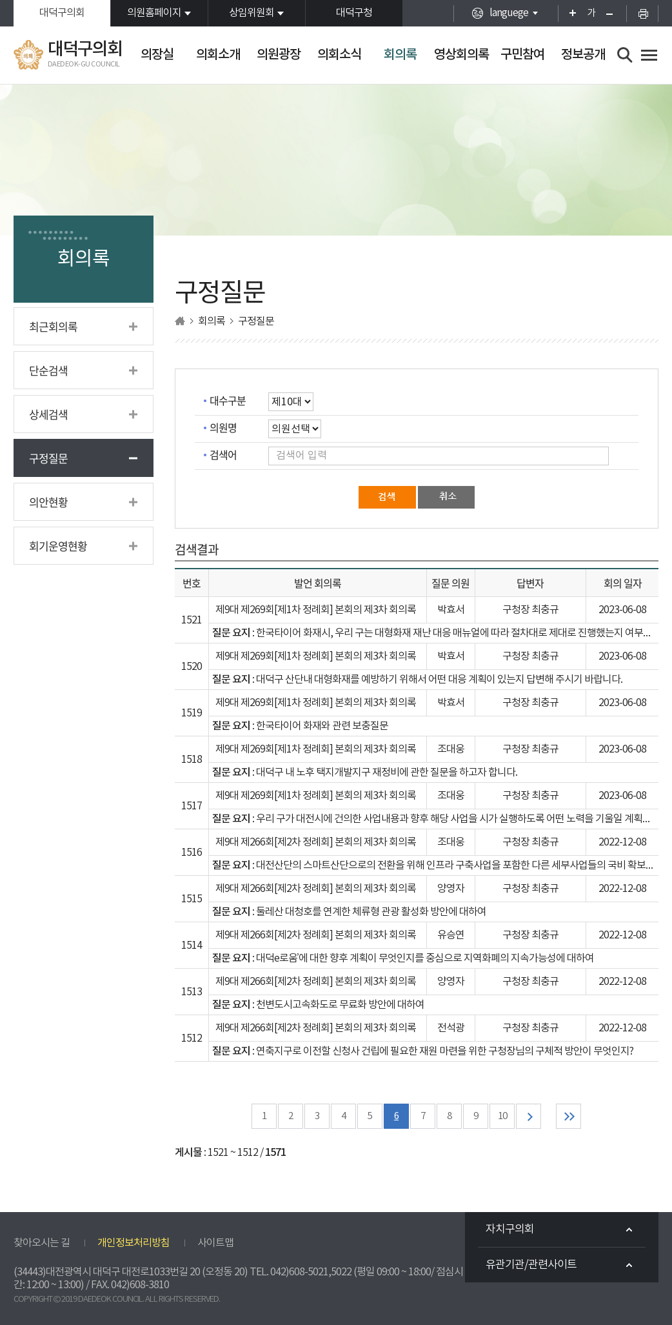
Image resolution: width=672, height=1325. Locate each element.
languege (508, 13)
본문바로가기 (0, 0)
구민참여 (522, 55)
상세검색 (48, 414)
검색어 (223, 454)
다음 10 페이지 (528, 1116)
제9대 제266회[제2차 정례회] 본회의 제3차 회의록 (315, 842)
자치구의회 (510, 1229)
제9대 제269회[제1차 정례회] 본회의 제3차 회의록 (315, 610)
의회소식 (339, 55)
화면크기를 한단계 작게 (614, 13)
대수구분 (228, 400)
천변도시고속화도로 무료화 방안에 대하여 (340, 1005)
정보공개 (583, 55)
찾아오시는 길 (42, 1243)
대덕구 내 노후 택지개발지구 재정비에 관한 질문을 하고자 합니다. (386, 772)
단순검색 (48, 370)
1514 (191, 945)
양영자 (450, 889)
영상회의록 (461, 55)
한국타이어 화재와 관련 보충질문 (322, 726)
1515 (191, 899)
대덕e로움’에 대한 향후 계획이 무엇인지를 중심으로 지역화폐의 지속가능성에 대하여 (425, 958)
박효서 (450, 610)
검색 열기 (625, 55)
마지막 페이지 (568, 1116)
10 (502, 1116)
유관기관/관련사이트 (531, 1265)
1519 (191, 713)
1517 (191, 806)
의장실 (157, 55)
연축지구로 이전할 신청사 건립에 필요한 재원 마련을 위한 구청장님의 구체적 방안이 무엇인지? (444, 1051)
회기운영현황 (58, 546)
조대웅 (450, 749)
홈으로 (180, 321)
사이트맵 (215, 1243)
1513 (191, 992)
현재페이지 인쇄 (642, 13)
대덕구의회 (61, 13)
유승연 (450, 935)
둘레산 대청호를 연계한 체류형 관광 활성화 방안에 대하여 (371, 912)
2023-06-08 (622, 610)
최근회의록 (53, 326)
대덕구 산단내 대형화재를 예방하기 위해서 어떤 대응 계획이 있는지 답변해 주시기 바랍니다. (439, 679)
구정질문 (48, 458)
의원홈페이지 (154, 13)
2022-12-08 (622, 842)
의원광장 (279, 55)
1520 (191, 667)
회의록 (400, 55)
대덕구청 (354, 13)
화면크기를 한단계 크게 (568, 13)
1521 (191, 620)
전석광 (450, 1028)
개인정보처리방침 (133, 1243)
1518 (191, 759)
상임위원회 (251, 13)
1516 (191, 852)
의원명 (223, 427)
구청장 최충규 (530, 610)
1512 (191, 1038)
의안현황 (48, 502)
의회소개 (218, 55)
